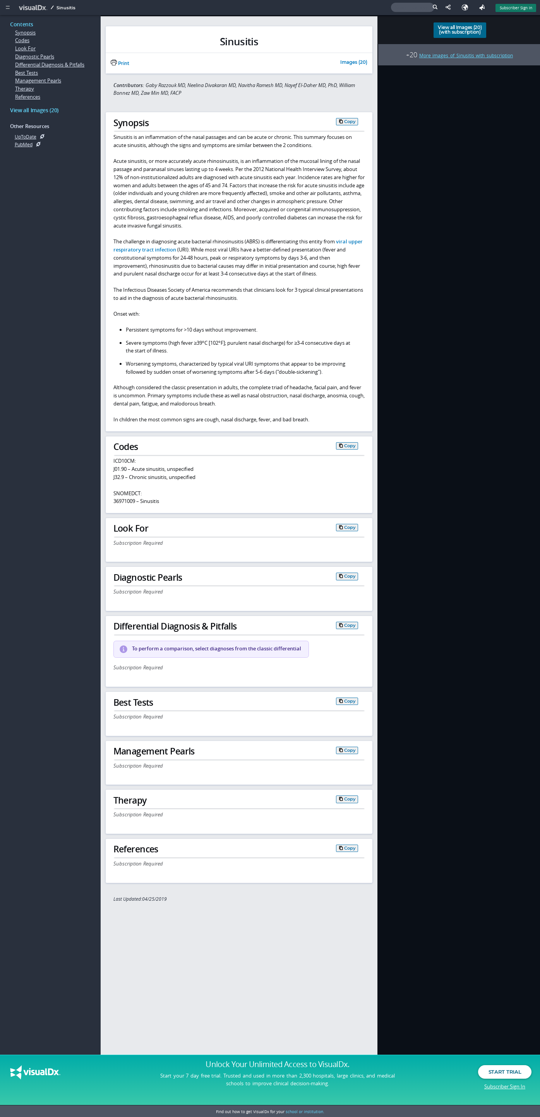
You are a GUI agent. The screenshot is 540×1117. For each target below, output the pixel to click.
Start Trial (505, 1074)
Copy (350, 121)
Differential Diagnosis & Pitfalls (49, 64)
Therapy (24, 88)
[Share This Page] (449, 7)
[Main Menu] (7, 7)
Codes (22, 40)
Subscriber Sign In (504, 1087)
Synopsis (25, 32)
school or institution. (305, 1111)
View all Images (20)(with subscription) (460, 30)
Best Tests (26, 72)
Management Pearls (38, 80)
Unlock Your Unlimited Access (277, 1066)
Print (120, 63)
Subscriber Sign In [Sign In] (516, 7)
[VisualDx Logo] (34, 7)
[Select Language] (466, 7)
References (27, 96)
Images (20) (353, 62)
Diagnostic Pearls (34, 56)
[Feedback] (483, 7)
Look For (25, 48)
